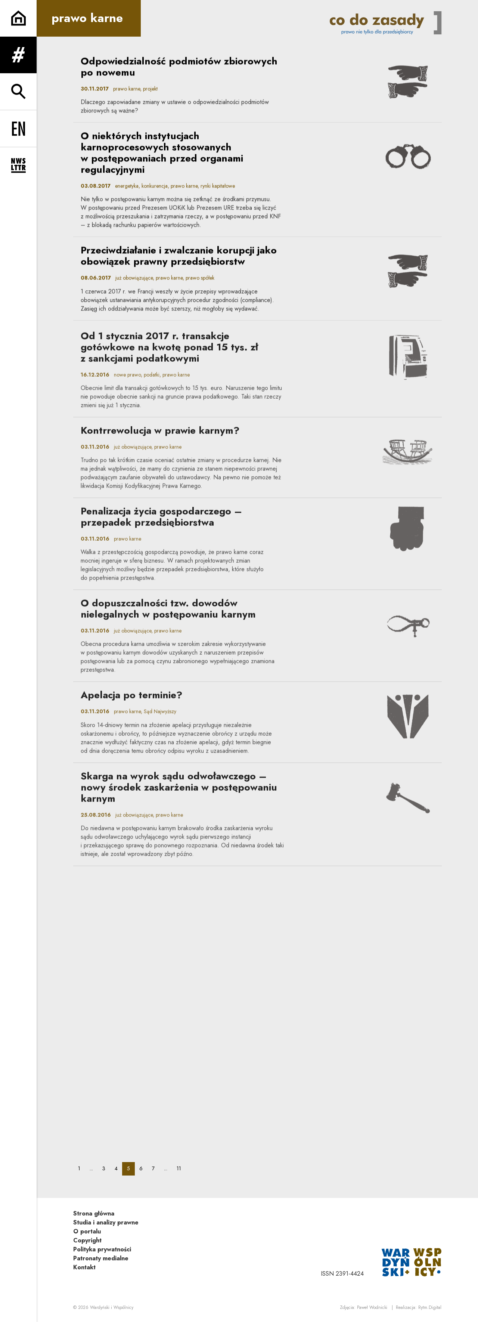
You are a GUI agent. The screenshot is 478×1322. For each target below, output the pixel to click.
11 (181, 1168)
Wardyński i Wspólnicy (111, 1307)
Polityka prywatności (102, 1249)
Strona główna (93, 1213)
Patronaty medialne (100, 1258)
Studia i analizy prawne (106, 1222)
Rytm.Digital (429, 1307)
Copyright (87, 1240)
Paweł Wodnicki (372, 1307)
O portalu (87, 1231)
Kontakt (84, 1267)
